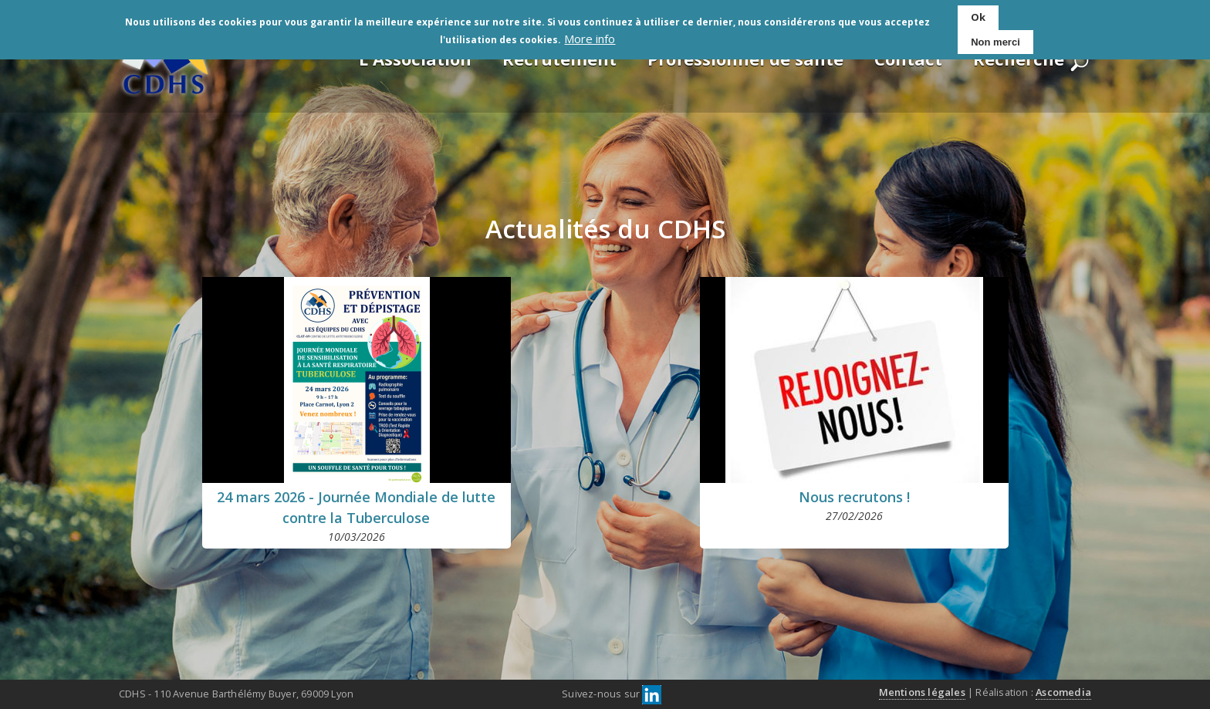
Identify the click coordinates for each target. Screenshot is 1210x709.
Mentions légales (922, 692)
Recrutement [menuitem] (559, 58)
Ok (978, 15)
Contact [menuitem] (908, 58)
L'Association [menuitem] (415, 58)
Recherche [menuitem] (1018, 58)
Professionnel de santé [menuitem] (745, 58)
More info (589, 36)
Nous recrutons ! (854, 497)
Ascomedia (1063, 692)
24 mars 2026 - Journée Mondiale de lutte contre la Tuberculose (356, 507)
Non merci (995, 39)
